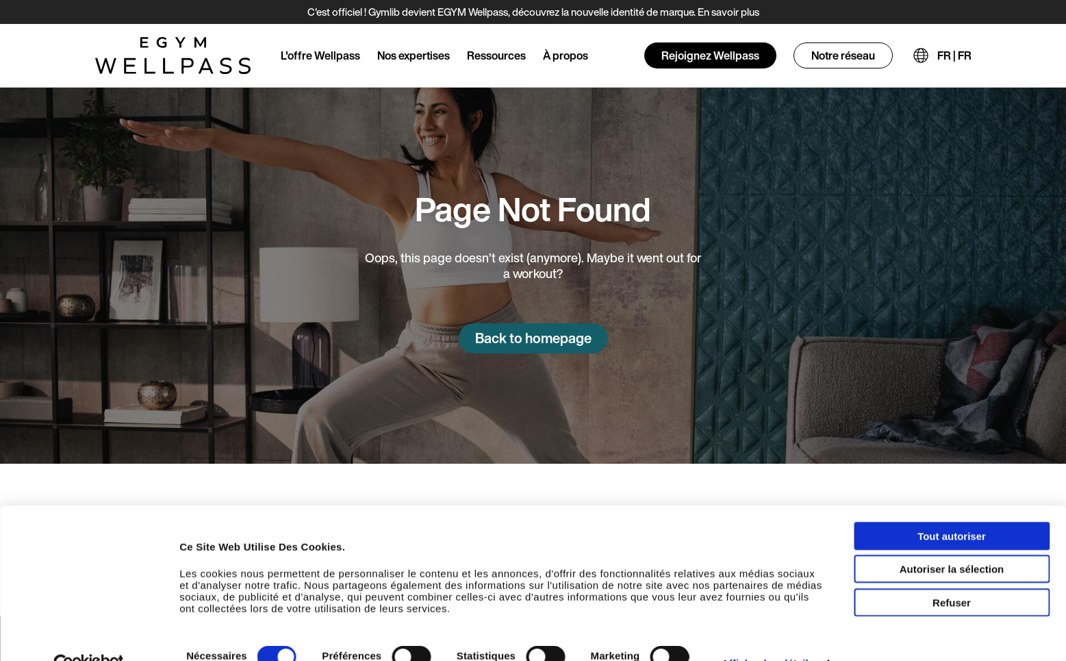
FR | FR (954, 55)
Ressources (496, 55)
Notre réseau (843, 55)
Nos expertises (413, 55)
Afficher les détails (768, 637)
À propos (565, 55)
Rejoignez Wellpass (710, 55)
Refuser (951, 575)
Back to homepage (533, 338)
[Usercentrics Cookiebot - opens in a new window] (89, 637)
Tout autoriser (951, 508)
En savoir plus (728, 11)
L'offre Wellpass (320, 55)
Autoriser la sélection (952, 542)
